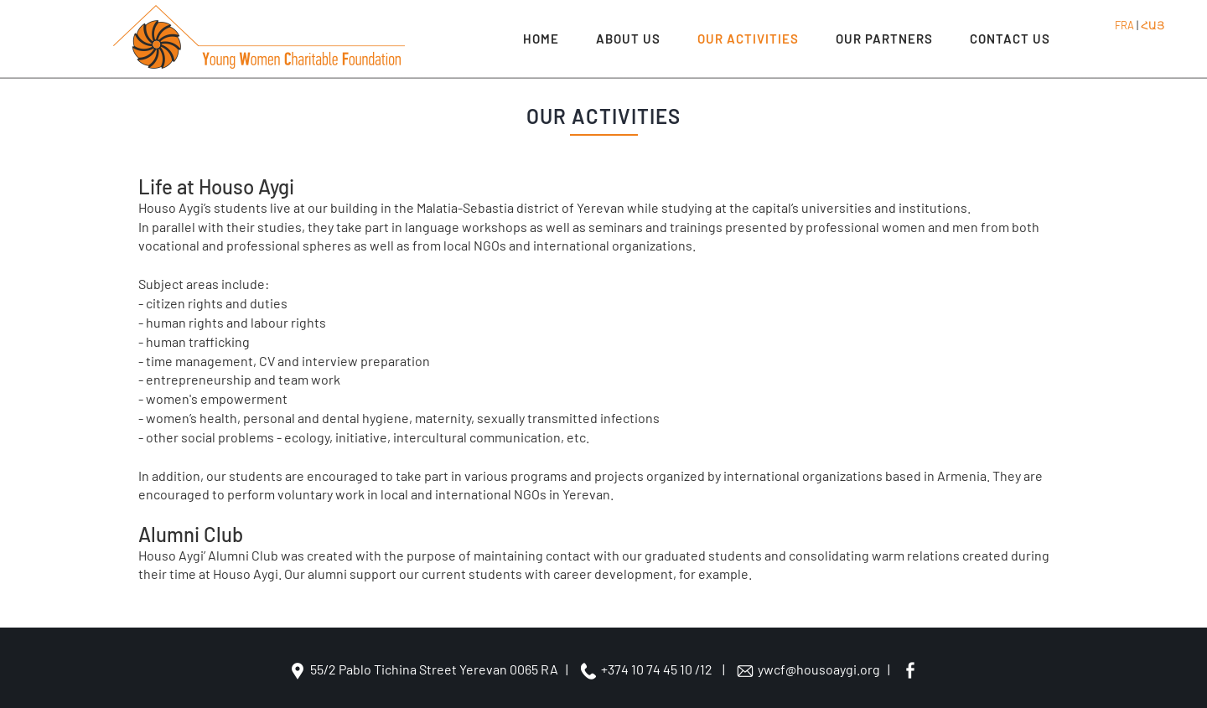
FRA (1124, 25)
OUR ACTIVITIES (748, 38)
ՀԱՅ (1152, 25)
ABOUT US (628, 38)
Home (541, 38)
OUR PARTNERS (884, 38)
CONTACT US (1010, 38)
